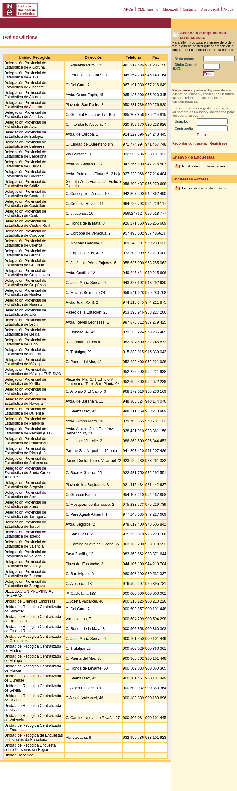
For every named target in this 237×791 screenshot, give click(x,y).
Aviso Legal (210, 9)
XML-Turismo (148, 9)
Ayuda (228, 9)
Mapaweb (170, 9)
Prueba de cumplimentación (203, 166)
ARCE (128, 9)
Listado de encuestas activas (204, 188)
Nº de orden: (184, 59)
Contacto (190, 9)
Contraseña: (184, 128)
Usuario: (181, 121)
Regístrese (181, 90)
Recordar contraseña (189, 143)
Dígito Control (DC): (185, 66)
